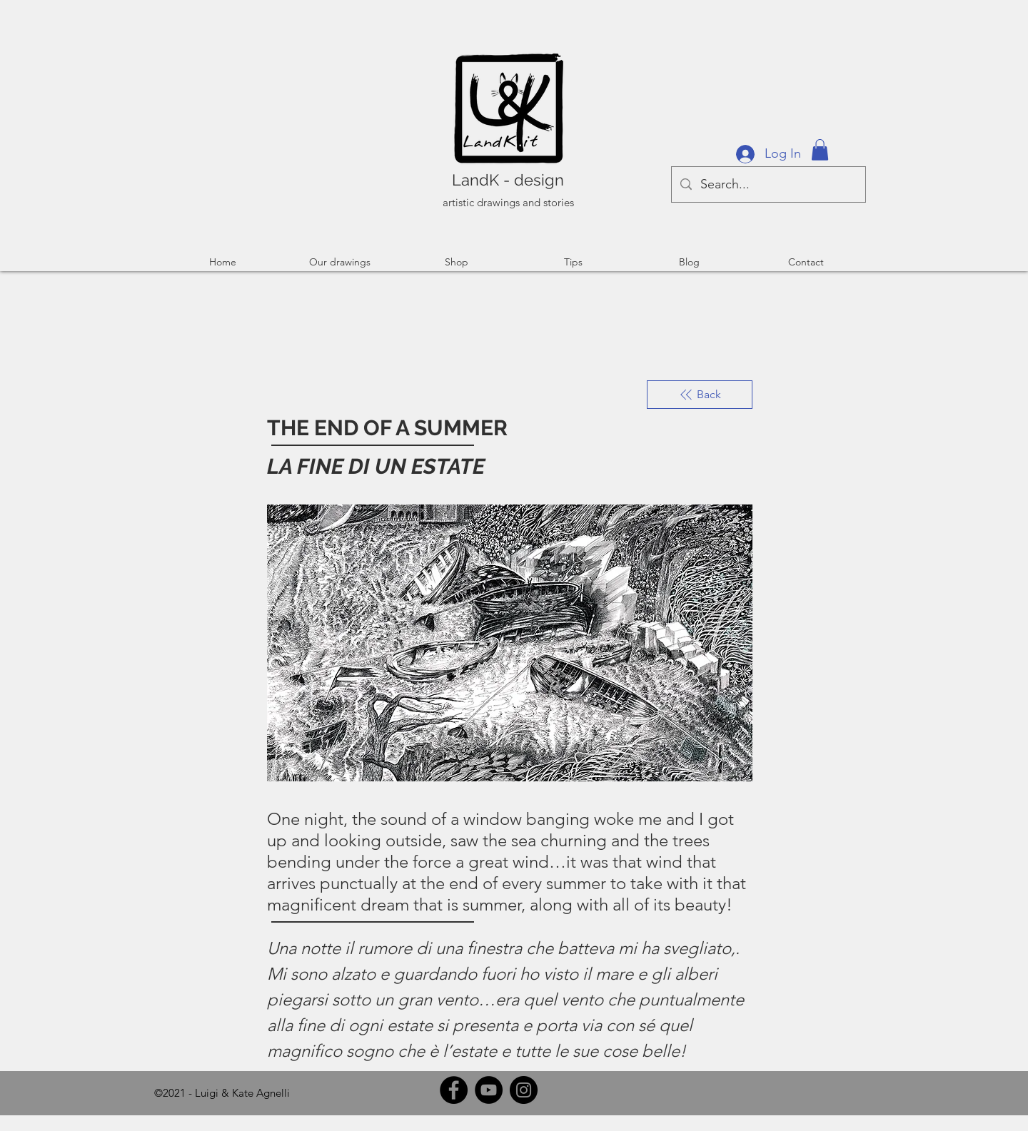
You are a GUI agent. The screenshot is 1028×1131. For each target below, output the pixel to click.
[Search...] (767, 184)
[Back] (699, 394)
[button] (820, 150)
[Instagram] (524, 1090)
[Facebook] (454, 1090)
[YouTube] (489, 1090)
